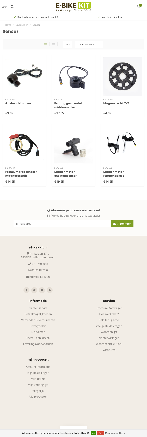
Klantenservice (38, 308)
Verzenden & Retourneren (38, 320)
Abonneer (122, 224)
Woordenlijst (109, 332)
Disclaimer (38, 332)
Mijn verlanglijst (38, 385)
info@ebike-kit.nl (39, 277)
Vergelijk (38, 391)
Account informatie (38, 367)
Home (8, 24)
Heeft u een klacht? (38, 338)
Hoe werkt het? (109, 314)
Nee (101, 433)
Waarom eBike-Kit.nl (109, 344)
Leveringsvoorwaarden (38, 344)
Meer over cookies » (115, 433)
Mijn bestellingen (38, 373)
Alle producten (38, 396)
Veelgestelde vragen (109, 326)
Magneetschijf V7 (116, 103)
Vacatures (109, 350)
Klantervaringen (109, 338)
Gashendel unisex (18, 103)
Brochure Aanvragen (109, 308)
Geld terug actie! (109, 320)
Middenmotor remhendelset (113, 174)
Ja (93, 433)
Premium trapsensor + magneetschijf (21, 174)
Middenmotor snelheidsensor (65, 174)
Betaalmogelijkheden (38, 314)
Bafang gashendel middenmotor (68, 105)
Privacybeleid (38, 326)
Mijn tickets (38, 379)
